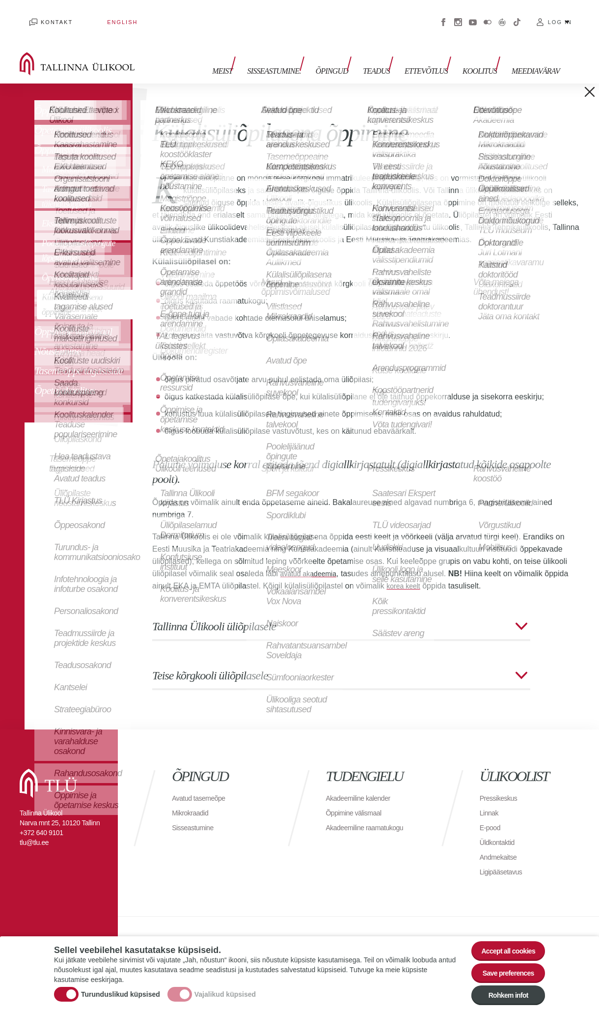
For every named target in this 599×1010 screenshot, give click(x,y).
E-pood (492, 813)
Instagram (458, 15)
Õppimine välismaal (73, 316)
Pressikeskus (501, 783)
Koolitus (484, 53)
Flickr (487, 15)
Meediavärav (536, 53)
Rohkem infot (502, 992)
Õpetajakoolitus (64, 375)
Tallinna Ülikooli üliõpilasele (214, 611)
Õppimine (53, 95)
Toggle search (584, 49)
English (93, 15)
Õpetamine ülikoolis (72, 115)
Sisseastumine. (298, 53)
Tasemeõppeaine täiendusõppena (68, 181)
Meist (252, 53)
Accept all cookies (502, 938)
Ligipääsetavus (504, 857)
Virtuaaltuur (502, 15)
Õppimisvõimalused (72, 135)
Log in (560, 15)
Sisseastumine (196, 813)
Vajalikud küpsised (225, 987)
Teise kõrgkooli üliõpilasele (210, 660)
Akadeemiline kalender (363, 783)
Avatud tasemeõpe (202, 783)
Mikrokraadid (63, 155)
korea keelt (405, 571)
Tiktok (517, 15)
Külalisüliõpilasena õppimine (72, 290)
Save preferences (502, 965)
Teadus (391, 53)
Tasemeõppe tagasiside (78, 356)
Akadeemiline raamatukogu (370, 813)
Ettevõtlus (436, 53)
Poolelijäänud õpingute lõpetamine (78, 236)
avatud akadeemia (312, 559)
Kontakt (47, 15)
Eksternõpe (59, 209)
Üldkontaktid (500, 827)
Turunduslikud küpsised (120, 987)
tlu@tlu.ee (34, 828)
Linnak (490, 798)
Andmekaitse (501, 842)
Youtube (473, 15)
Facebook (443, 15)
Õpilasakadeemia (69, 263)
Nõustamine (57, 336)
